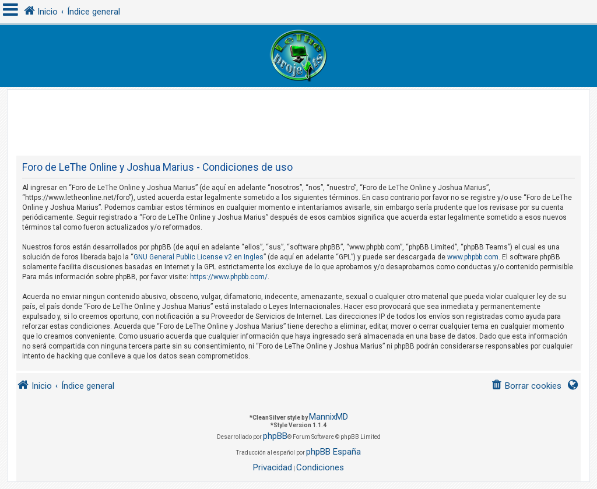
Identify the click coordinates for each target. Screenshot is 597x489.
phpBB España (333, 451)
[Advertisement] (298, 116)
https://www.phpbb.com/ (229, 277)
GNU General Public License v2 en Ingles (199, 257)
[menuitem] (526, 386)
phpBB (275, 436)
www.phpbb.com (472, 257)
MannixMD (328, 416)
